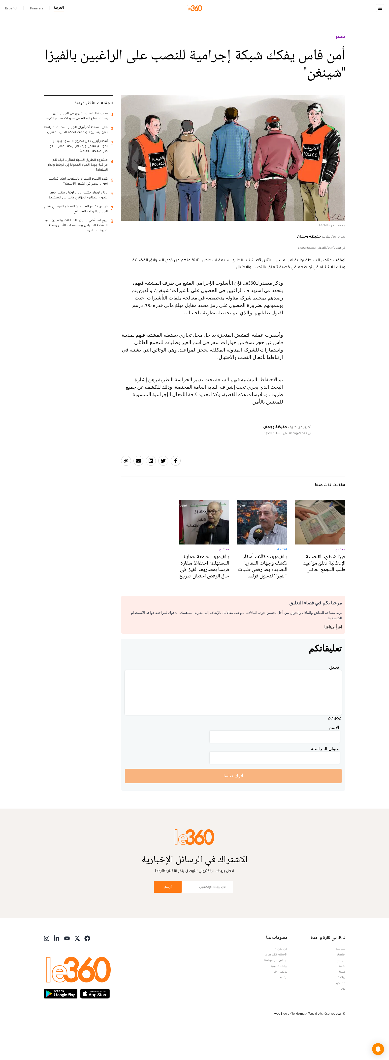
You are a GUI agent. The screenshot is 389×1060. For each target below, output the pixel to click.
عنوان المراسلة (325, 779)
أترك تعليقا (233, 807)
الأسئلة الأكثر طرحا (276, 985)
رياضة (341, 1008)
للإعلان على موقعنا (275, 991)
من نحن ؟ (281, 980)
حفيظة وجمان (309, 267)
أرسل (168, 918)
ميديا (342, 1003)
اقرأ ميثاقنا (333, 658)
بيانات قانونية (279, 997)
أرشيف (283, 1008)
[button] (378, 1049)
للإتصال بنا (280, 1003)
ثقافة (342, 997)
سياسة (340, 980)
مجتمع (340, 68)
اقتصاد (341, 985)
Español (11, 8)
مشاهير (340, 1014)
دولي (342, 1020)
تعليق (334, 698)
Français (36, 8)
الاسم (334, 758)
